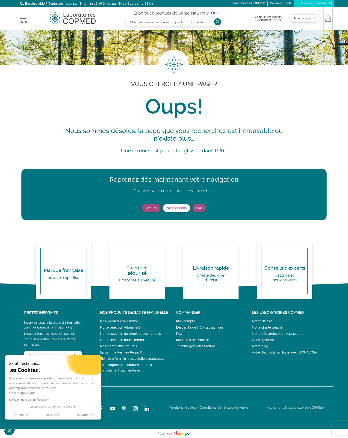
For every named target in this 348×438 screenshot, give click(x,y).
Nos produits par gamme (119, 321)
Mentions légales (182, 407)
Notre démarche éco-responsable (277, 333)
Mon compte (185, 321)
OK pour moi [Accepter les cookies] (85, 415)
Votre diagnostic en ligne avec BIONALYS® (284, 352)
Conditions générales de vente (224, 407)
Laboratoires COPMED (248, 3)
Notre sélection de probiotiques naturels (130, 333)
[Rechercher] (174, 21)
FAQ (199, 208)
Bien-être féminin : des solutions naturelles (132, 358)
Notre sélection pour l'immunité (123, 340)
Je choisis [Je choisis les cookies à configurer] (52, 415)
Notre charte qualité (267, 327)
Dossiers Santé (281, 3)
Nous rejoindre (263, 340)
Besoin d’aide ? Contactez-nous (200, 327)
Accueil (151, 208)
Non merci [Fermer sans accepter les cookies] (21, 415)
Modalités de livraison (192, 340)
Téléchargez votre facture (195, 346)
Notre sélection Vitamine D (120, 327)
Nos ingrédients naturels (118, 346)
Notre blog (260, 346)
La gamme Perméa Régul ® (121, 352)
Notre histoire (262, 321)
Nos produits (176, 208)
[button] (9, 430)
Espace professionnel (316, 3)
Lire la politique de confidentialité (29, 400)
